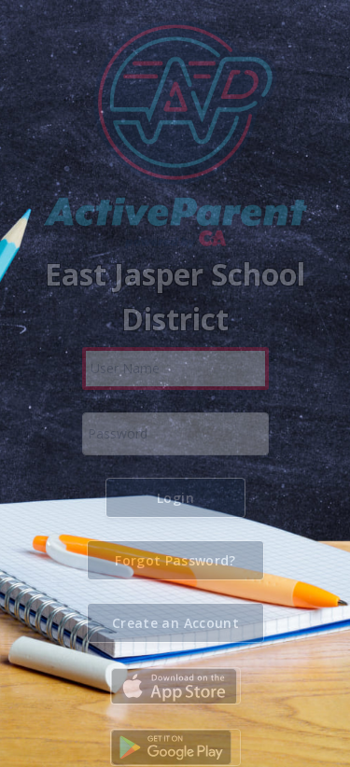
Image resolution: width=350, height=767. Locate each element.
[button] (175, 498)
